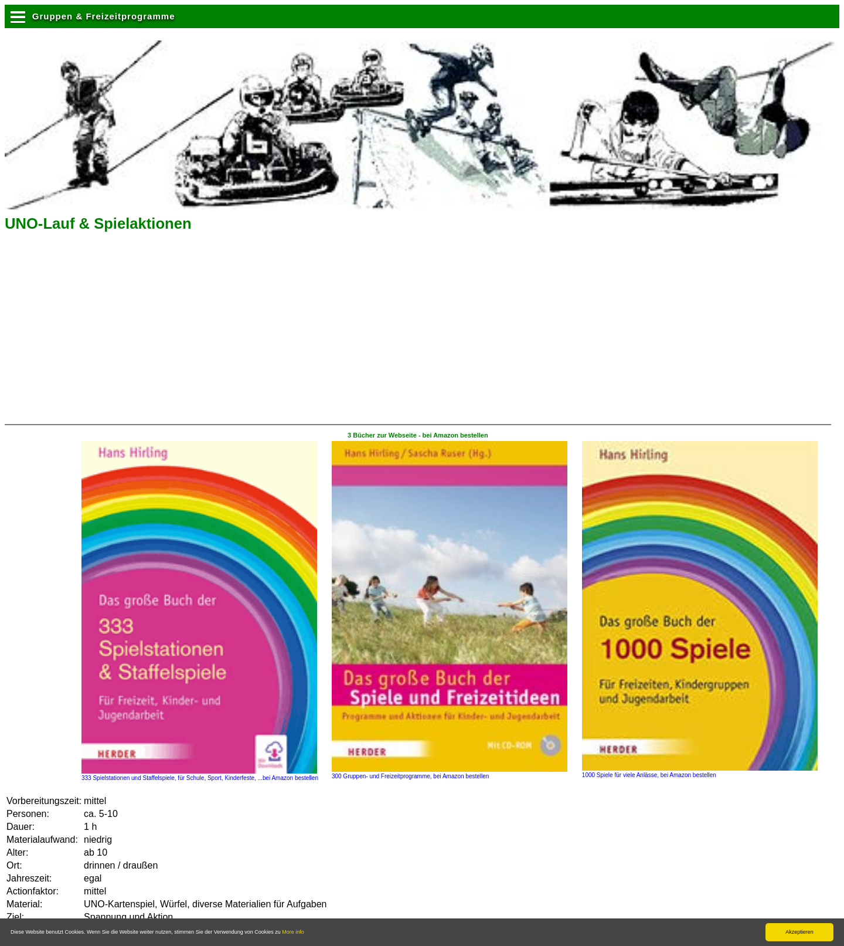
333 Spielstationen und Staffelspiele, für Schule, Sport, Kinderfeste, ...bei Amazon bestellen (199, 774)
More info (293, 932)
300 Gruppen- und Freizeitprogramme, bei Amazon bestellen (449, 773)
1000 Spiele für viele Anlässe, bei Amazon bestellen (700, 771)
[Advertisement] (104, 332)
